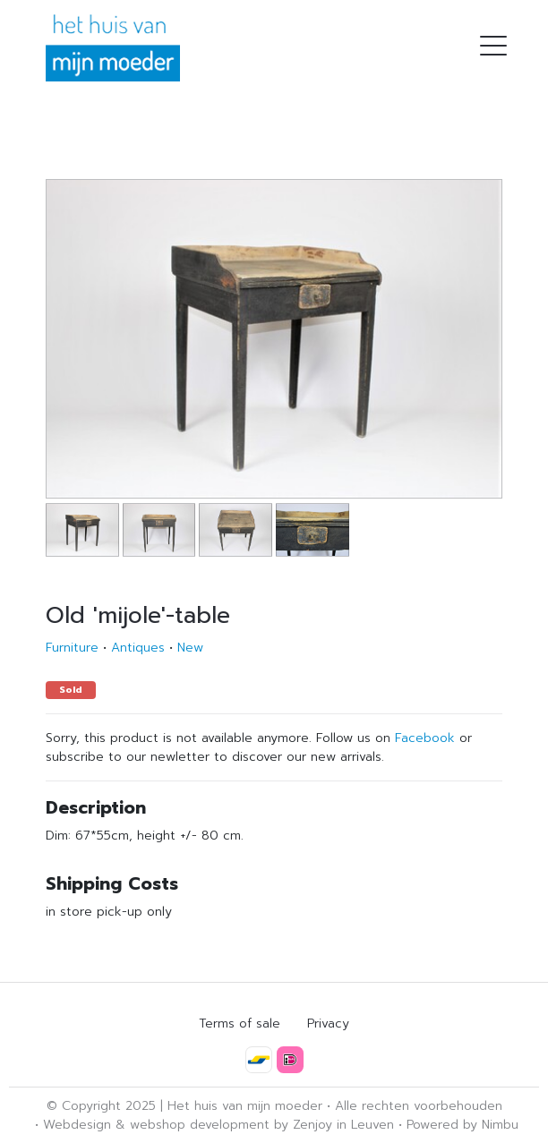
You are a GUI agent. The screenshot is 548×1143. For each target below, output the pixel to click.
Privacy (328, 1023)
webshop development (200, 1124)
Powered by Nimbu (462, 1124)
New (190, 647)
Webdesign (77, 1124)
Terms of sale (239, 1023)
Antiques (138, 647)
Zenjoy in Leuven (343, 1124)
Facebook (425, 738)
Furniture (72, 647)
